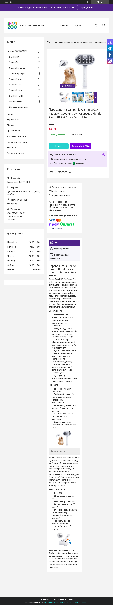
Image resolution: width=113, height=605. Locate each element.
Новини (10, 114)
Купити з (81, 146)
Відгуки (10, 125)
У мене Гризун (15, 79)
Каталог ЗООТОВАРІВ (17, 51)
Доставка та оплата (16, 136)
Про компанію (13, 131)
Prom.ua (70, 600)
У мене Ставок (16, 90)
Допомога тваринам (18, 107)
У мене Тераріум (17, 73)
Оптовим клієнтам (15, 153)
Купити (58, 146)
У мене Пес (14, 62)
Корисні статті (13, 119)
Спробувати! (86, 7)
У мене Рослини (16, 96)
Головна (64, 25)
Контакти (11, 147)
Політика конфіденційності (78, 602)
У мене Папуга (16, 85)
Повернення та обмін (17, 142)
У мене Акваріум (17, 68)
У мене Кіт (14, 57)
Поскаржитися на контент (55, 602)
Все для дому (15, 101)
